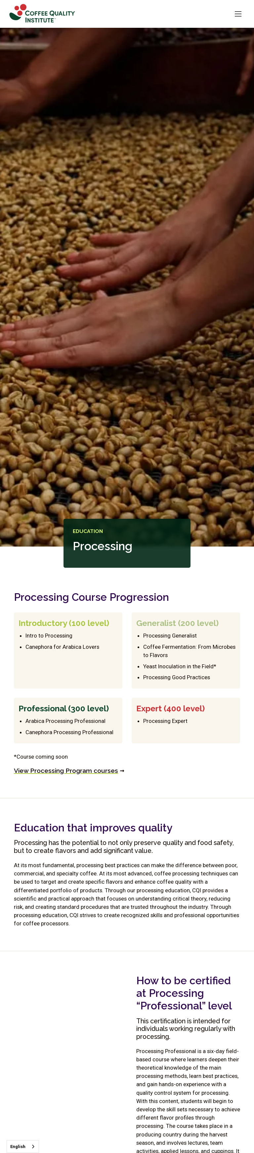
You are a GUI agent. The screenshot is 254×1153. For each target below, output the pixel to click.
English (17, 1146)
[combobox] (23, 1146)
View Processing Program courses (66, 771)
